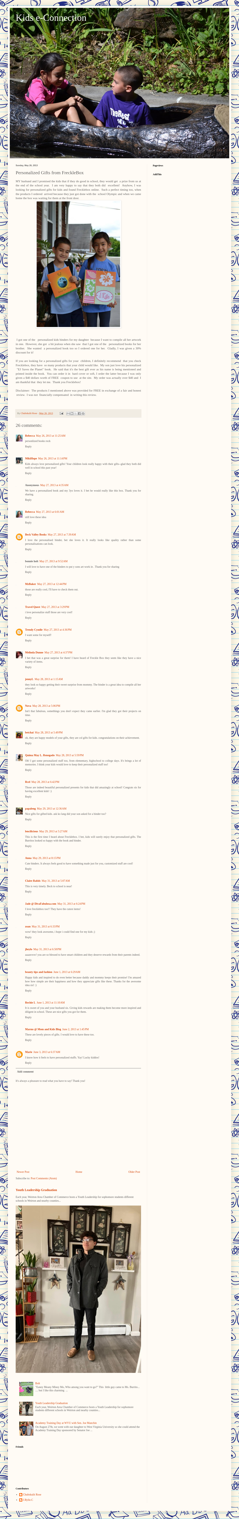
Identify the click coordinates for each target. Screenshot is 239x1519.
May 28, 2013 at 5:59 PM (70, 755)
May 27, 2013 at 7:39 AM (62, 534)
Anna (28, 858)
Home (79, 1171)
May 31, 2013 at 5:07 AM (56, 880)
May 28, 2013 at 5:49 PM (49, 732)
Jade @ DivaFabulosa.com (40, 903)
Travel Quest (32, 607)
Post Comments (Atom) (44, 1178)
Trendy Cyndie (34, 629)
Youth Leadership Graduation (36, 1190)
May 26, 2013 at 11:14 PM (52, 458)
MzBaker (30, 584)
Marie (28, 1052)
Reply (28, 446)
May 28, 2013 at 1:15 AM (49, 679)
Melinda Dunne (34, 652)
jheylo (28, 949)
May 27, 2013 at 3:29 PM (55, 607)
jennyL (29, 679)
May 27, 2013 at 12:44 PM (51, 584)
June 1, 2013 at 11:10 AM (51, 1002)
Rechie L (30, 1002)
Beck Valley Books (36, 534)
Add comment (25, 1071)
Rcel (27, 781)
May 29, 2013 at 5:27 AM (53, 831)
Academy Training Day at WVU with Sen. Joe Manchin (66, 1423)
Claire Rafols (33, 880)
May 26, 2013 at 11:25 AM (50, 435)
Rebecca (30, 435)
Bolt (37, 1383)
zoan (28, 926)
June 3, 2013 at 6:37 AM (46, 1052)
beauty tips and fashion (38, 972)
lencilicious (31, 831)
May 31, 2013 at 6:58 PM (47, 949)
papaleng (30, 808)
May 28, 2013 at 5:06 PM (46, 705)
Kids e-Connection (51, 17)
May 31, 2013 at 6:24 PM (71, 903)
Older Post (134, 1171)
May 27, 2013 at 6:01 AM (50, 511)
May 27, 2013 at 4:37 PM (58, 652)
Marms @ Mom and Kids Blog (43, 1029)
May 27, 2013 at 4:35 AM (54, 485)
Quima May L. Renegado (40, 755)
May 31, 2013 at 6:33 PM (46, 926)
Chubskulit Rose (32, 1494)
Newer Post (23, 1171)
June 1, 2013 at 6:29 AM (66, 972)
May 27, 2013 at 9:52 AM (53, 561)
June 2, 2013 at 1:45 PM (75, 1029)
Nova (28, 705)
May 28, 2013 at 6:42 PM (45, 781)
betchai (29, 732)
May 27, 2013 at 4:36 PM (58, 629)
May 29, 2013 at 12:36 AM (51, 808)
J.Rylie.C (28, 1499)
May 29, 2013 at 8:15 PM (47, 858)
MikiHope (31, 458)
